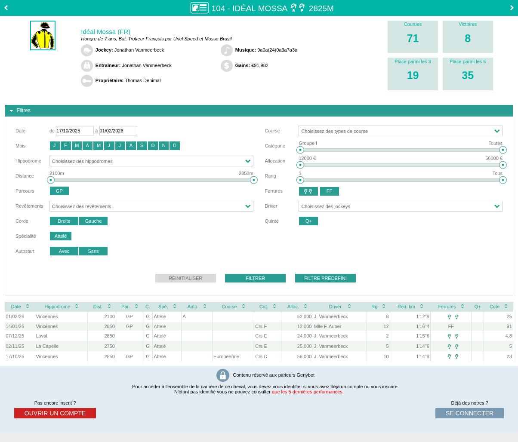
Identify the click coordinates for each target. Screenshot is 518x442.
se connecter (469, 413)
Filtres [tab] (19, 110)
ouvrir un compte (55, 413)
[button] (54, 145)
